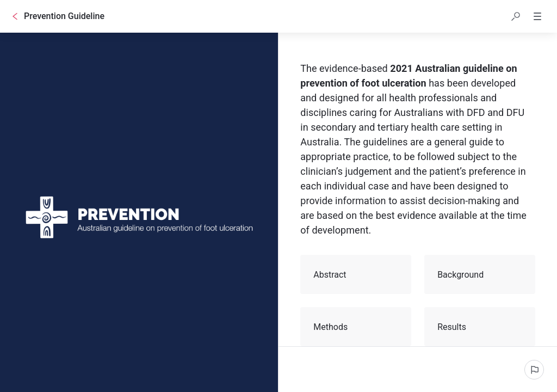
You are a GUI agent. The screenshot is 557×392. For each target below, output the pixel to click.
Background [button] (480, 274)
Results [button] (480, 326)
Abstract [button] (356, 274)
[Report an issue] (534, 369)
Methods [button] (356, 326)
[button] (515, 16)
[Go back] (15, 16)
